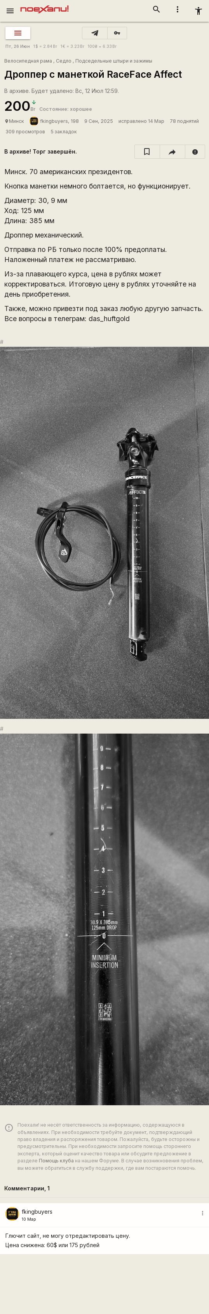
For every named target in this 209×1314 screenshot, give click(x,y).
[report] (195, 152)
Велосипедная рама (28, 61)
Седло (63, 61)
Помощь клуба (56, 1161)
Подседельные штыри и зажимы (113, 61)
